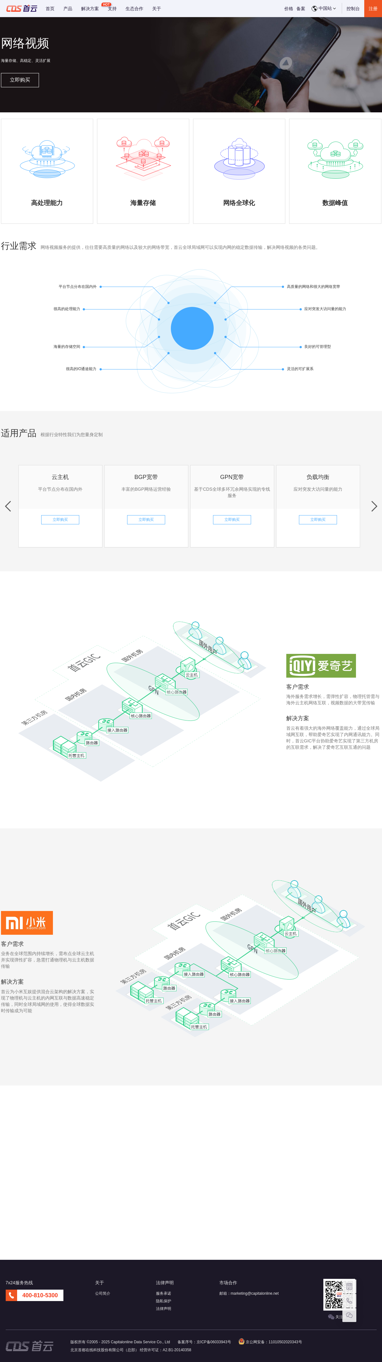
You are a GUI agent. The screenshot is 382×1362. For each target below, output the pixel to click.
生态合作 (134, 8)
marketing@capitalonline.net (255, 1293)
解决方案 (90, 8)
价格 (288, 8)
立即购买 (20, 80)
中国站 (324, 8)
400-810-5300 (40, 1295)
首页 (50, 8)
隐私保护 (163, 1301)
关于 (156, 8)
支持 (112, 8)
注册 (373, 8)
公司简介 (102, 1293)
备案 (300, 8)
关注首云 (339, 1317)
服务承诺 (163, 1293)
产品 (67, 8)
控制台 (353, 8)
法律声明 (163, 1308)
